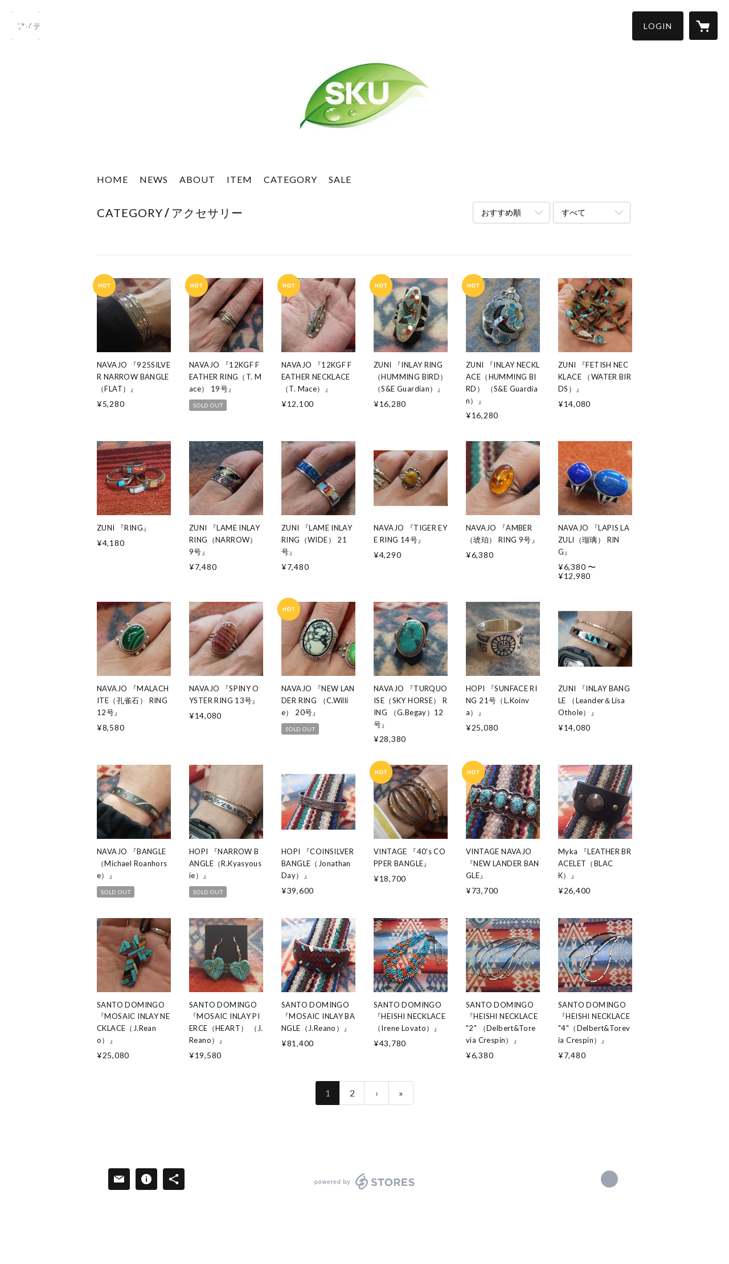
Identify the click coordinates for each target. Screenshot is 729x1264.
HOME (112, 179)
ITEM (239, 179)
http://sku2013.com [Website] (609, 1179)
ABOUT (197, 179)
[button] (657, 25)
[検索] (25, 25)
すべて (573, 212)
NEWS (154, 179)
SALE (340, 179)
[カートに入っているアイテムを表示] (703, 25)
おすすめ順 (501, 212)
